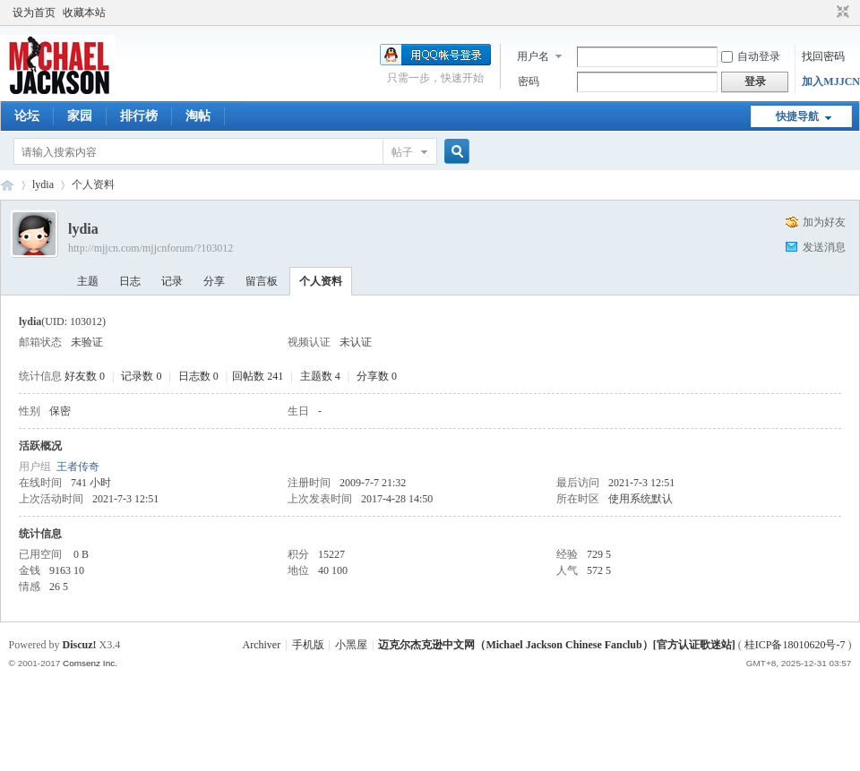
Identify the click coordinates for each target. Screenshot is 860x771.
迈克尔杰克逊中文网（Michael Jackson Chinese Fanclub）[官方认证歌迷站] (556, 644)
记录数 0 (141, 376)
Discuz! (80, 644)
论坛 (26, 116)
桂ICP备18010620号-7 (795, 644)
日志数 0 (198, 376)
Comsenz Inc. (90, 663)
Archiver (262, 644)
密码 (528, 81)
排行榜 (139, 116)
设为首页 (34, 12)
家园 (79, 116)
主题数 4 (320, 376)
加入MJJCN (831, 81)
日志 (130, 281)
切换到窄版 (840, 12)
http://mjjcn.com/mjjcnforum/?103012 (150, 248)
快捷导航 (797, 116)
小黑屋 (351, 644)
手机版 (308, 644)
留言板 (261, 281)
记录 (172, 281)
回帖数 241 (257, 376)
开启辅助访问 (825, 12)
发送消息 (824, 247)
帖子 (402, 152)
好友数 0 (84, 376)
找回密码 (823, 56)
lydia (43, 184)
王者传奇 (77, 466)
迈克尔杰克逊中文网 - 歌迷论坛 (7, 185)
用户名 (533, 56)
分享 (214, 281)
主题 (88, 281)
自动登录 (750, 56)
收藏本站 (84, 12)
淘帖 (198, 116)
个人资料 (320, 281)
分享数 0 (377, 376)
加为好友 (824, 222)
